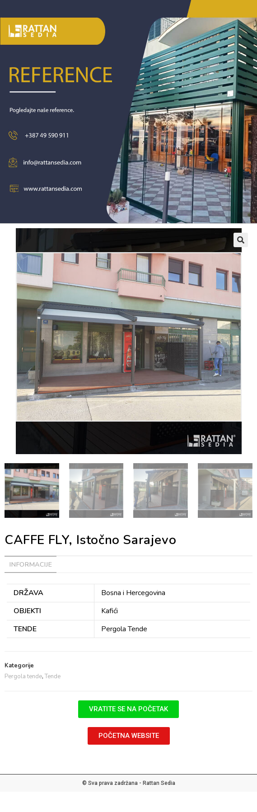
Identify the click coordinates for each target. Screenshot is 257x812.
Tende (53, 676)
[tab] (128, 564)
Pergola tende (23, 676)
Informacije (30, 564)
